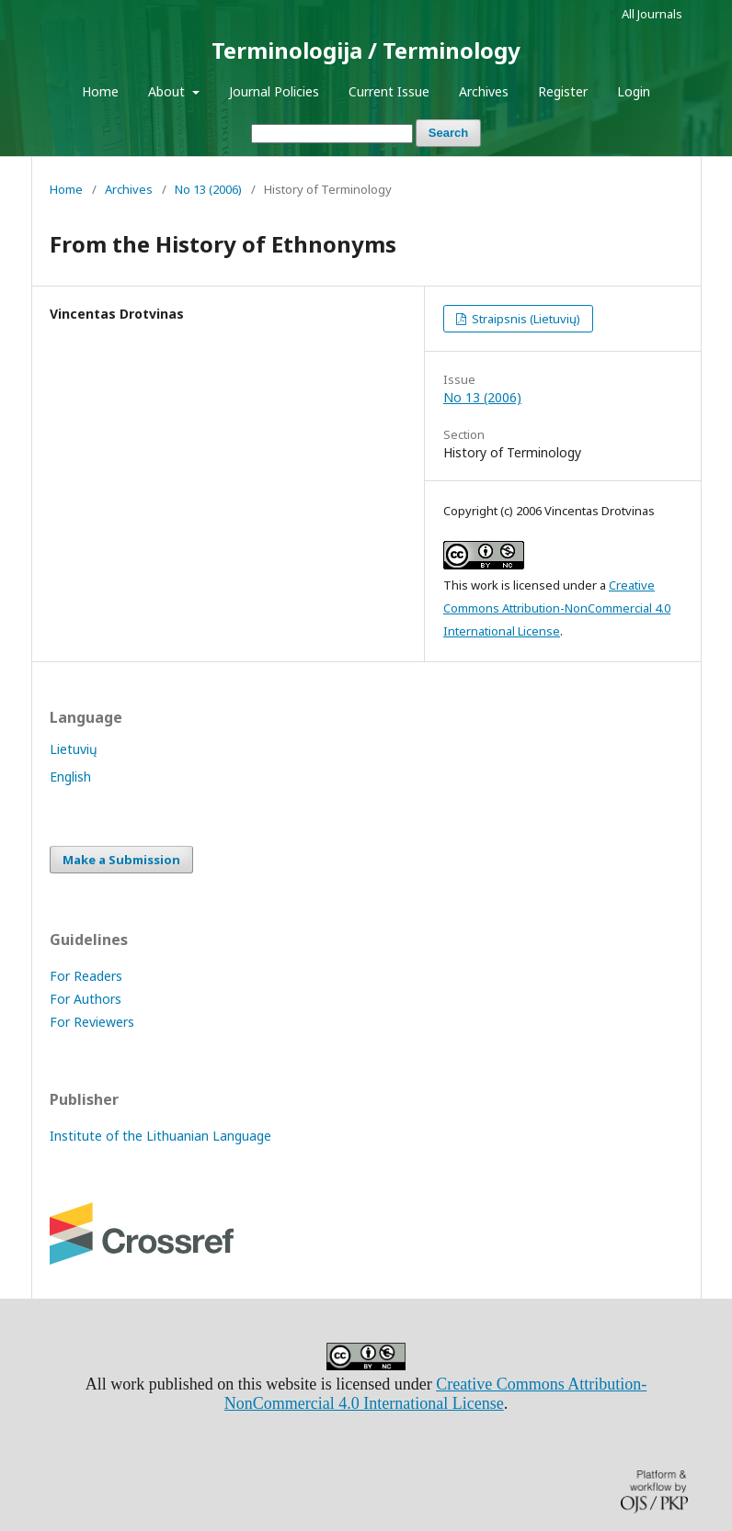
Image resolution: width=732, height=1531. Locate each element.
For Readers (86, 976)
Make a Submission (121, 859)
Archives (484, 91)
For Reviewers (92, 1021)
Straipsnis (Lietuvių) (524, 318)
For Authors (85, 999)
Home (100, 91)
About (168, 91)
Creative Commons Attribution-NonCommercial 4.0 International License (556, 608)
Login (633, 91)
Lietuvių (73, 749)
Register (563, 91)
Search (448, 133)
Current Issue (389, 91)
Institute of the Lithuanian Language (160, 1135)
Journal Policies (274, 91)
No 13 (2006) (208, 189)
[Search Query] (332, 133)
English (70, 776)
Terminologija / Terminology (366, 50)
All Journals (652, 14)
